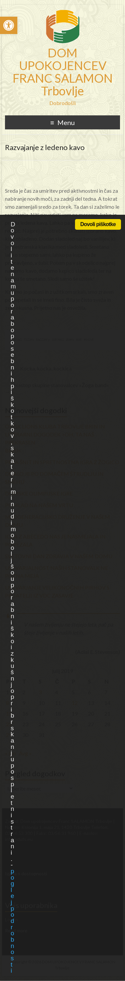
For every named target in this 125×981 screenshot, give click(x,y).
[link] (8, 25)
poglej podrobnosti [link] (12, 921)
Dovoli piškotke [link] (98, 224)
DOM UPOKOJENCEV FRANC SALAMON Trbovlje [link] (63, 71)
